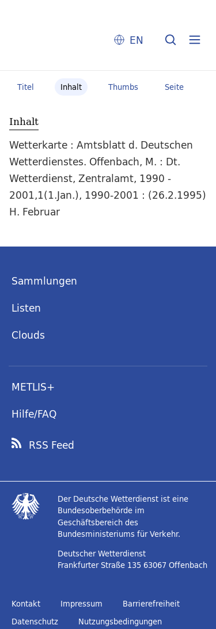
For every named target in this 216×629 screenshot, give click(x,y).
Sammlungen (44, 280)
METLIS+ (33, 386)
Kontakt (26, 603)
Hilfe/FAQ (34, 414)
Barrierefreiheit (151, 603)
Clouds (28, 335)
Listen (26, 308)
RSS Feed (51, 445)
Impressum (81, 603)
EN (136, 40)
